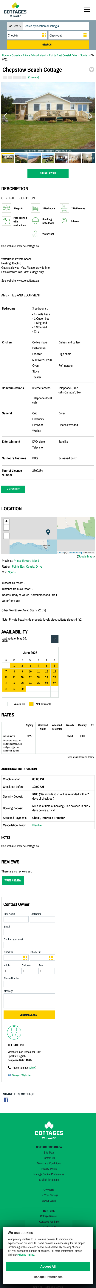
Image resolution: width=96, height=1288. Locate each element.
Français (54, 1180)
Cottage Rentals (49, 1216)
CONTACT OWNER (48, 173)
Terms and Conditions (49, 1163)
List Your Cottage (48, 1195)
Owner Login (49, 1200)
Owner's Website (21, 1075)
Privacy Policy (49, 1169)
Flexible (37, 825)
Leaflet (61, 552)
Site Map (49, 1152)
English (43, 1180)
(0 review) (33, 77)
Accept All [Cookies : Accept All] (48, 1266)
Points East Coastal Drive (27, 566)
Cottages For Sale (49, 1221)
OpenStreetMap (75, 552)
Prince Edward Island (26, 560)
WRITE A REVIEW (12, 880)
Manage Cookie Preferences (48, 1174)
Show (32, 1068)
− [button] (6, 527)
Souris (12, 572)
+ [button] (6, 522)
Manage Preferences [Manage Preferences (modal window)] (48, 1276)
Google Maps (86, 556)
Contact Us (49, 1158)
